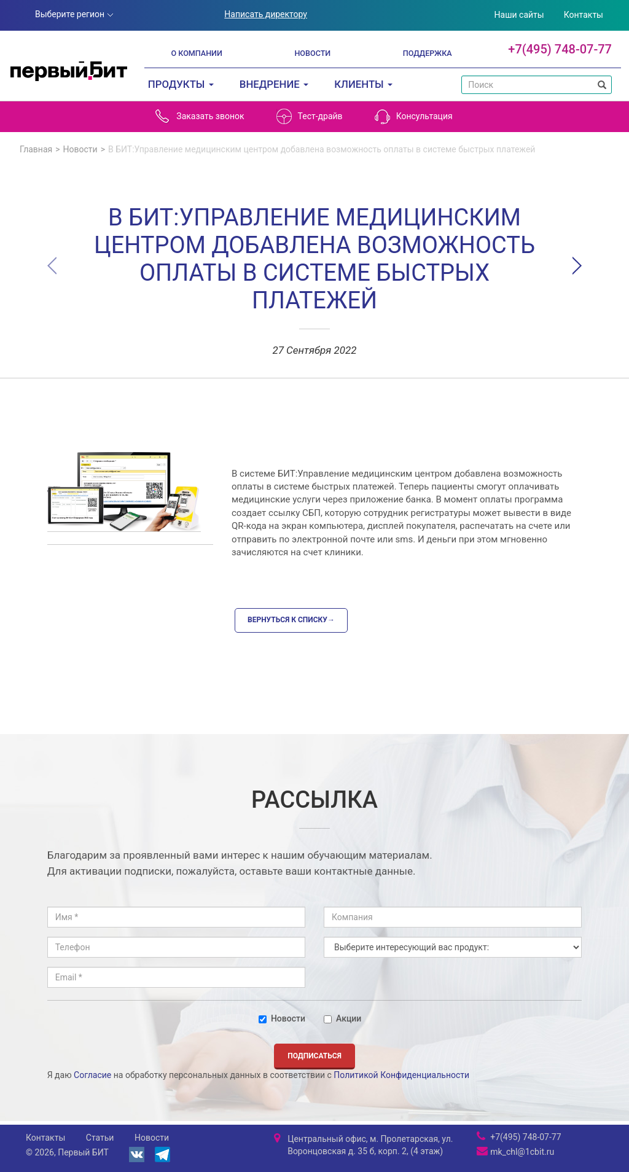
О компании (196, 53)
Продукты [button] (181, 84)
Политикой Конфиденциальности (401, 1075)
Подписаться (314, 1056)
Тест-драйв (309, 116)
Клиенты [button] (363, 84)
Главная (36, 149)
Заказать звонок (199, 116)
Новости (312, 53)
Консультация (414, 116)
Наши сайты (519, 15)
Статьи (100, 1138)
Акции (342, 1018)
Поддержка (427, 53)
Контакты (583, 15)
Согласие (92, 1075)
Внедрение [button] (274, 84)
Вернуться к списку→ (291, 619)
